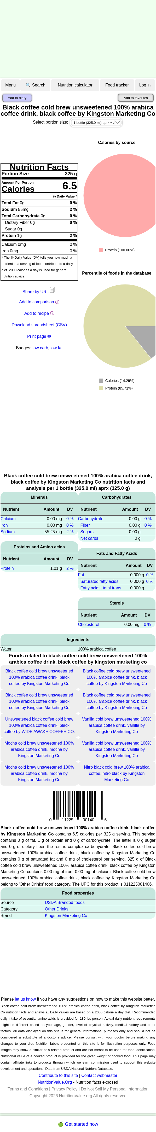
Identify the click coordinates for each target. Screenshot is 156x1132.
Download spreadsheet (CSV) (39, 325)
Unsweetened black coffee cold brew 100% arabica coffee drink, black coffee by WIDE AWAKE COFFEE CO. (39, 725)
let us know (25, 999)
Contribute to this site (58, 1075)
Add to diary (17, 98)
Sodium (8, 532)
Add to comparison (36, 302)
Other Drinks (56, 909)
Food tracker (117, 85)
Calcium (8, 518)
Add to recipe (36, 313)
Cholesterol (88, 624)
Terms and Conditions (28, 1089)
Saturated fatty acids (99, 581)
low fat (56, 348)
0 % (70, 518)
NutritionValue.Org (55, 1082)
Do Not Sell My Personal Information (114, 1089)
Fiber (85, 525)
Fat (81, 575)
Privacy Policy (64, 1089)
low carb (40, 348)
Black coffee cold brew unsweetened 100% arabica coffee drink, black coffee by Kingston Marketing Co (39, 677)
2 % (70, 532)
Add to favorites (136, 98)
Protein (7, 568)
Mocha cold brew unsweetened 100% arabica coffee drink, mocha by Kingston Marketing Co (39, 749)
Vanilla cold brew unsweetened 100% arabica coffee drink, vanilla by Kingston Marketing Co (116, 725)
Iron (4, 525)
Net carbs (89, 538)
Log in (145, 85)
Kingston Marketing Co (66, 915)
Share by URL (39, 291)
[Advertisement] (78, 39)
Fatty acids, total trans (100, 588)
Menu (10, 85)
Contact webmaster (99, 1075)
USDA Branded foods (65, 902)
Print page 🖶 (39, 336)
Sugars (87, 532)
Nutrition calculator (75, 85)
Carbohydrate (90, 518)
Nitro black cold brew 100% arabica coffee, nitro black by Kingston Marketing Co (116, 773)
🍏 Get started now (78, 1124)
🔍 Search (35, 85)
